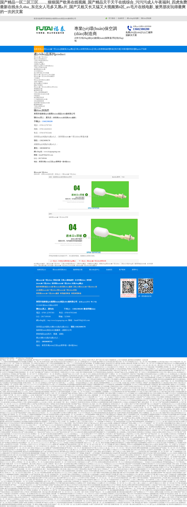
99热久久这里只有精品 (126, 386)
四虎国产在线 (122, 471)
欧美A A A (160, 418)
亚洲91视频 (140, 390)
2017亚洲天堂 (4, 451)
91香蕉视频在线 (179, 465)
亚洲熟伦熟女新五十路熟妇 (46, 404)
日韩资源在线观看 (75, 476)
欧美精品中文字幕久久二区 (163, 457)
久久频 (64, 423)
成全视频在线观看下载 (158, 472)
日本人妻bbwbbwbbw (170, 372)
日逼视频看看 (126, 384)
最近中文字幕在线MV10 (7, 418)
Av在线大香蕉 (66, 481)
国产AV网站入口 (67, 488)
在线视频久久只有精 (102, 427)
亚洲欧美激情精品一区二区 (22, 372)
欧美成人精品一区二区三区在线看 (51, 488)
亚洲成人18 (144, 450)
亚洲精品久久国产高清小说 (49, 383)
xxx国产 (91, 504)
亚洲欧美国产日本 (40, 395)
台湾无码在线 (105, 457)
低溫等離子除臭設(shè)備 (42, 103)
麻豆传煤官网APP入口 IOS (140, 504)
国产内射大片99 (122, 474)
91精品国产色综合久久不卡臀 (83, 379)
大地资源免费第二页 (14, 437)
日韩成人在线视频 (129, 402)
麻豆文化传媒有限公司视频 (13, 488)
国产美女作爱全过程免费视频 (102, 418)
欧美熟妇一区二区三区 (20, 379)
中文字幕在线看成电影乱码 (99, 413)
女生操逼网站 (66, 390)
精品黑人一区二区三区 (58, 446)
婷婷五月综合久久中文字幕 (170, 432)
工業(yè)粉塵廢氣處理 (101, 49)
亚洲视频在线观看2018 (76, 407)
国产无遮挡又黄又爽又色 (173, 421)
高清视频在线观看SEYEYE (141, 469)
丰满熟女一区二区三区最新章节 (119, 374)
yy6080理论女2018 (9, 444)
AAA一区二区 (105, 397)
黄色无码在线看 (12, 392)
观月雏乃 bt (12, 450)
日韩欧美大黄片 (175, 386)
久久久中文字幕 (116, 383)
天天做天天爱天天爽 (149, 392)
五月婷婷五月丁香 (109, 421)
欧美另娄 (3, 386)
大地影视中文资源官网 (10, 494)
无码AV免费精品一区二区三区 (148, 413)
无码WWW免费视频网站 (134, 444)
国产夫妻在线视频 (27, 432)
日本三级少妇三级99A (170, 390)
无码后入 (48, 393)
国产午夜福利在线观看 (29, 390)
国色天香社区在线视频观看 (91, 485)
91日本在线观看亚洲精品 (36, 379)
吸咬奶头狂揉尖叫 (145, 430)
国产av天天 (91, 462)
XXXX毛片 (172, 393)
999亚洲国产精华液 (101, 420)
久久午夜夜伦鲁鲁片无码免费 (33, 430)
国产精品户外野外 (35, 471)
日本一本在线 (142, 487)
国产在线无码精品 (96, 476)
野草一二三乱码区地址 (161, 411)
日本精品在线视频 (136, 400)
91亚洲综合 (150, 425)
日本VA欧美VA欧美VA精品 (53, 400)
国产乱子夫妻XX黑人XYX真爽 (84, 487)
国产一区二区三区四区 (153, 437)
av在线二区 (62, 388)
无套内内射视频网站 (26, 423)
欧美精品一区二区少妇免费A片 (74, 414)
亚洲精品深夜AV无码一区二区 (147, 428)
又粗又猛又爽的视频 (142, 395)
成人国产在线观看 (179, 418)
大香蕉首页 (85, 404)
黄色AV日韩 (60, 471)
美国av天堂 (44, 386)
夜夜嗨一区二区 (169, 367)
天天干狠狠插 (74, 418)
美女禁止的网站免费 (128, 485)
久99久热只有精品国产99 (97, 439)
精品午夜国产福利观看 (173, 430)
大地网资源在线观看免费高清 (40, 497)
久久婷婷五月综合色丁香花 (75, 411)
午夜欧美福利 (112, 501)
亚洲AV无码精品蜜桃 (177, 392)
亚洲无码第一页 (28, 363)
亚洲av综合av (87, 395)
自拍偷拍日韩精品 (159, 490)
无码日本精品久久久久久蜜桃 (39, 448)
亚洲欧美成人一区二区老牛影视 (134, 488)
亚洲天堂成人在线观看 (64, 365)
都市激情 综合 (64, 451)
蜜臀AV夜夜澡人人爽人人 (146, 457)
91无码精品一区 (23, 494)
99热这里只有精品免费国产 (174, 472)
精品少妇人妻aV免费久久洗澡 (52, 430)
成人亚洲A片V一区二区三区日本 (12, 472)
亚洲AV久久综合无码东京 (11, 423)
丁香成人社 (18, 363)
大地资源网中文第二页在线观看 (137, 414)
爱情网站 (162, 465)
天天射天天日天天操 (32, 399)
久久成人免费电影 (165, 400)
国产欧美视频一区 (89, 363)
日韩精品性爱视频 (15, 407)
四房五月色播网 (13, 502)
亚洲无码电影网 (5, 485)
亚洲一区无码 (93, 495)
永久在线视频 (105, 386)
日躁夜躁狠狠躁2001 (138, 437)
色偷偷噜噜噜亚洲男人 (57, 457)
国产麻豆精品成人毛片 (23, 439)
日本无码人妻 (168, 492)
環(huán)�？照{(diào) (53, 264)
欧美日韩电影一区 (28, 504)
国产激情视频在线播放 (179, 495)
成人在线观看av (122, 432)
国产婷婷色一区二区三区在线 (17, 414)
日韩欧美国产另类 (179, 492)
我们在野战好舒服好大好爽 (54, 414)
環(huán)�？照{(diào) (40, 57)
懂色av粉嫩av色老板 (41, 504)
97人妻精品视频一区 (20, 469)
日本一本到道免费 (177, 460)
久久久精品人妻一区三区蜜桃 (115, 439)
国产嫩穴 (138, 402)
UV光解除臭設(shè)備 (40, 99)
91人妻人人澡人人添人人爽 (38, 436)
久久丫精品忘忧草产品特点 (42, 432)
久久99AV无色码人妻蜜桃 (174, 453)
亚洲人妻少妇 (17, 465)
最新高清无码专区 (52, 411)
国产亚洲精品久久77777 (141, 492)
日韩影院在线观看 (81, 497)
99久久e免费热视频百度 (142, 393)
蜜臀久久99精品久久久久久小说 (16, 370)
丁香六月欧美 (72, 458)
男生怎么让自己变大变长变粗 (160, 420)
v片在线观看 (10, 386)
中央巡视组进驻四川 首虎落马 (82, 502)
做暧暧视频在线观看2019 (67, 494)
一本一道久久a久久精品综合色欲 (175, 439)
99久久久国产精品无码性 (59, 432)
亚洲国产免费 (108, 460)
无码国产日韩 (56, 480)
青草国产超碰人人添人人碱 (160, 386)
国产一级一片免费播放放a (174, 451)
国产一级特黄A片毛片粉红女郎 (31, 407)
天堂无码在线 (25, 453)
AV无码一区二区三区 (51, 388)
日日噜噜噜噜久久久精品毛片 (130, 407)
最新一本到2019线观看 (142, 472)
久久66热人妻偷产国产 (127, 451)
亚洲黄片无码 (156, 446)
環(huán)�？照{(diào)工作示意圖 (44, 74)
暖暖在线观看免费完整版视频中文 (94, 432)
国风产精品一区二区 (167, 381)
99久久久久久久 (60, 453)
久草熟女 (30, 388)
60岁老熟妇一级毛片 (82, 471)
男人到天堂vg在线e (107, 407)
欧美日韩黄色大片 (24, 497)
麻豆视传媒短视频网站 (84, 457)
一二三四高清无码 (140, 451)
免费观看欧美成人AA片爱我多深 (103, 384)
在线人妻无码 (94, 383)
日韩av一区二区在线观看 (163, 487)
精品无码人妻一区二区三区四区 (22, 480)
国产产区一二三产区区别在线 (73, 363)
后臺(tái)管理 (53, 305)
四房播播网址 (142, 443)
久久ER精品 (96, 390)
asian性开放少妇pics (163, 362)
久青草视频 (100, 416)
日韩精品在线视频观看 (76, 443)
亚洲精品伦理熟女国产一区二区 (135, 439)
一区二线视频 (70, 421)
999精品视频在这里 (106, 472)
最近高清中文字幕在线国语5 (91, 406)
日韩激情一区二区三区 (158, 430)
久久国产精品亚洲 (34, 474)
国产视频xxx (163, 497)
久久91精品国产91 (155, 404)
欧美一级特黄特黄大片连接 (99, 425)
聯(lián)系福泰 (146, 18)
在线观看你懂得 (70, 471)
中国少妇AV (50, 428)
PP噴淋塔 (37, 96)
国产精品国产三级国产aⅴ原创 (117, 388)
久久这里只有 (52, 365)
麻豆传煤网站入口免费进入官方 (76, 483)
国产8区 (10, 436)
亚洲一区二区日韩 (168, 483)
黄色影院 (169, 406)
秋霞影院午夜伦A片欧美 (21, 492)
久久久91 (15, 404)
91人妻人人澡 (79, 421)
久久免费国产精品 (110, 416)
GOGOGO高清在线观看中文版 (64, 501)
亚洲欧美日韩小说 (35, 494)
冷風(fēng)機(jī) (38, 62)
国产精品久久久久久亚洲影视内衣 (53, 425)
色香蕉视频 (167, 423)
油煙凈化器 (37, 108)
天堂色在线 (108, 430)
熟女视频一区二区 (83, 458)
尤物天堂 (133, 374)
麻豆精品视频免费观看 (74, 409)
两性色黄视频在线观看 (142, 485)
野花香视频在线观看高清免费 (76, 384)
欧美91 (120, 402)
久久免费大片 (100, 483)
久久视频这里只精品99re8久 (163, 363)
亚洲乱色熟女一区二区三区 (31, 383)
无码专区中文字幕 (126, 458)
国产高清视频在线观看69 (174, 427)
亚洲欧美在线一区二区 (117, 504)
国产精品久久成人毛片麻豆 (135, 409)
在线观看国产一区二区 (28, 397)
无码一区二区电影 (51, 495)
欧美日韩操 (162, 406)
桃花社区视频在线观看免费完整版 (33, 393)
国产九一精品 (26, 465)
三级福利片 (73, 402)
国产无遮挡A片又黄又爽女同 (50, 372)
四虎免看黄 (168, 425)
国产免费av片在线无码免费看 (94, 393)
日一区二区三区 (13, 476)
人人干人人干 (141, 423)
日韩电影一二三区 (119, 465)
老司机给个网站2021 (78, 393)
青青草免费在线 (94, 471)
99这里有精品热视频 (15, 383)
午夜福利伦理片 (114, 480)
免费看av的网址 (100, 363)
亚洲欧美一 (88, 453)
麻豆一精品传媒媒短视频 (50, 469)
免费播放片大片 (170, 490)
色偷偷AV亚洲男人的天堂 (65, 379)
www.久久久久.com (64, 495)
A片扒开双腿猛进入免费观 (148, 379)
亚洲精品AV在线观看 (34, 502)
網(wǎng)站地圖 (132, 18)
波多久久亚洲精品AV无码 (16, 499)
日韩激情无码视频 (176, 377)
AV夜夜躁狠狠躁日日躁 (159, 455)
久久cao (131, 495)
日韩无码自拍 (82, 472)
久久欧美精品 (167, 460)
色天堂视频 (22, 362)
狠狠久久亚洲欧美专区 (18, 381)
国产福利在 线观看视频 (168, 476)
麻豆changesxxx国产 (162, 474)
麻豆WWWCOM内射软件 (126, 399)
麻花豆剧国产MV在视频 (108, 390)
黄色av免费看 (136, 418)
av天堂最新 (146, 399)
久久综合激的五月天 (111, 367)
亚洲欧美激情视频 (46, 377)
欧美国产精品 (119, 372)
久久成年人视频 (85, 425)
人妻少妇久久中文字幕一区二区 (167, 365)
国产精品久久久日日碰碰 (153, 441)
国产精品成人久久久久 (171, 436)
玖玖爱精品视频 (155, 395)
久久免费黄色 (54, 497)
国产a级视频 (60, 444)
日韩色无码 (65, 418)
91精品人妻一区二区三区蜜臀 (128, 428)
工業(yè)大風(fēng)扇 (40, 67)
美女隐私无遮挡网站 (85, 418)
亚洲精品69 (88, 390)
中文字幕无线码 (61, 483)
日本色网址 (3, 497)
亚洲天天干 (38, 450)
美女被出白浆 (40, 370)
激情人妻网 (132, 395)
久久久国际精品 (126, 462)
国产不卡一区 (91, 427)
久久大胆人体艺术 (160, 499)
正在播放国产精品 (176, 376)
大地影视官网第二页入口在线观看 (156, 488)
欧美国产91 (102, 381)
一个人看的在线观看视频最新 (9, 362)
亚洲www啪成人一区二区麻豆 (82, 488)
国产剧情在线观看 (64, 392)
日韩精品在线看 (87, 372)
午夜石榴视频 (152, 362)
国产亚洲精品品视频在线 (10, 443)
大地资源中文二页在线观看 (145, 411)
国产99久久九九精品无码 (75, 432)
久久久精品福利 (74, 439)
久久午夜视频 (137, 497)
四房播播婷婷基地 (13, 490)
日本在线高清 (137, 476)
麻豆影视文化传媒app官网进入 (13, 402)
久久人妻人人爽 (30, 499)
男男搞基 (137, 502)
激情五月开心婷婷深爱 (144, 467)
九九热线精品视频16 (78, 367)
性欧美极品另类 (139, 381)
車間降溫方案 (38, 89)
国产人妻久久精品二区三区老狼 (53, 465)
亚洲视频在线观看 (154, 414)
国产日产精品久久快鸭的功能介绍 (110, 437)
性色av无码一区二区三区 (67, 497)
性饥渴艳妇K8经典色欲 (141, 494)
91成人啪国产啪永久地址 (166, 413)
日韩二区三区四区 (25, 490)
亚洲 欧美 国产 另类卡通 (102, 504)
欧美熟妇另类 (23, 467)
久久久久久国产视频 (93, 472)
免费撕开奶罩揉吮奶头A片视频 (120, 443)
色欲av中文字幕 (118, 370)
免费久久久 (125, 481)
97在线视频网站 (111, 432)
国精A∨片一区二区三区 (101, 480)
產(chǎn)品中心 (94, 269)
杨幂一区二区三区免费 (97, 365)
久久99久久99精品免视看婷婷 (141, 384)
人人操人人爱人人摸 (161, 480)
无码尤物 (110, 381)
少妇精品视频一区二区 (114, 481)
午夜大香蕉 (108, 393)
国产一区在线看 (65, 464)
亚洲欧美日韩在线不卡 (148, 464)
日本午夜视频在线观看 (37, 400)
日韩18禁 (81, 381)
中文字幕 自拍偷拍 (181, 483)
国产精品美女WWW (50, 369)
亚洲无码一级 (4, 506)
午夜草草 (151, 480)
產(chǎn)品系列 (44, 54)
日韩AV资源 (151, 487)
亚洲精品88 (168, 397)
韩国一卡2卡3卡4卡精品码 (82, 413)
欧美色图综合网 (69, 386)
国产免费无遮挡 (97, 369)
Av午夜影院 (109, 436)
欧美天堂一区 (116, 462)
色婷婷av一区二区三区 (18, 460)
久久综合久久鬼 (102, 448)
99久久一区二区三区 (140, 362)
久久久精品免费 (89, 397)
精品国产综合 (67, 374)
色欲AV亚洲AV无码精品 (134, 383)
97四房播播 (180, 434)
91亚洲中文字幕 (81, 480)
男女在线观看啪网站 (56, 363)
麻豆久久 (75, 450)
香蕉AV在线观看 (23, 416)
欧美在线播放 (86, 476)
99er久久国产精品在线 (163, 392)
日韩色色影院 (148, 374)
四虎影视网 (53, 476)
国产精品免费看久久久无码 (133, 392)
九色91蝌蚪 (132, 478)
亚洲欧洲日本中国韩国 (91, 381)
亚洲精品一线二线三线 (34, 362)
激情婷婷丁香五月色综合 (41, 418)
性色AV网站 (176, 423)
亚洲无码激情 (131, 432)
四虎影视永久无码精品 (9, 374)
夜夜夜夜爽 (62, 384)
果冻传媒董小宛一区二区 (177, 411)
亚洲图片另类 (144, 471)
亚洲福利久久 (133, 457)
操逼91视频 (5, 464)
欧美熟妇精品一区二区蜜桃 (25, 450)
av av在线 (31, 395)
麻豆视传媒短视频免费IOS (125, 492)
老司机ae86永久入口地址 (143, 501)
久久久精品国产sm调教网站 (27, 367)
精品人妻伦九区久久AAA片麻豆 (175, 416)
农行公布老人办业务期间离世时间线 (101, 370)
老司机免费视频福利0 (38, 495)
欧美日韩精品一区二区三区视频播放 (168, 428)
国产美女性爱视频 (42, 485)
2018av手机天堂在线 (43, 390)
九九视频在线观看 (110, 492)
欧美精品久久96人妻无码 (135, 474)
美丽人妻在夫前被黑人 (105, 451)
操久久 (5, 363)
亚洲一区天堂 (135, 379)
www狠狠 (125, 457)
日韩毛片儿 (174, 388)
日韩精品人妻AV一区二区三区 (162, 495)
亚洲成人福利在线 (126, 363)
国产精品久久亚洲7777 (49, 502)
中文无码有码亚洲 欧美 (56, 386)
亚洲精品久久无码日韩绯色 (63, 428)
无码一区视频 (81, 436)
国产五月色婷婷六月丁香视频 (74, 453)
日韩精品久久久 (177, 487)
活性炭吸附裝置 (39, 101)
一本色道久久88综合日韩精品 (44, 441)
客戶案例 (122, 269)
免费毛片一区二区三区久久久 (33, 406)
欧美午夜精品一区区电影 (116, 420)
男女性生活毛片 (21, 478)
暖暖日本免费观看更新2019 (80, 365)
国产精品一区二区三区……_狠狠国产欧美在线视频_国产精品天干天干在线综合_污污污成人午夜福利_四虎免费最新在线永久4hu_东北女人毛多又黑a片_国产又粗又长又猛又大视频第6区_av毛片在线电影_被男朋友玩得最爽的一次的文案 (93, 7)
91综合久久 (25, 427)
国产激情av (144, 502)
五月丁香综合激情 (63, 476)
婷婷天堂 (63, 485)
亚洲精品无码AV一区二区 (46, 374)
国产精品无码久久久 (29, 485)
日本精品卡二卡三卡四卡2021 (157, 369)
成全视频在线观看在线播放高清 (31, 421)
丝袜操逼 (119, 376)
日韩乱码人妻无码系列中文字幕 (79, 451)
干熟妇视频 (139, 374)
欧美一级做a (41, 467)
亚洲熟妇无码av (54, 437)
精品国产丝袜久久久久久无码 (100, 441)
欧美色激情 (75, 377)
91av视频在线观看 (178, 363)
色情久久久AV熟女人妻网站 (103, 377)
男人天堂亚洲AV (108, 434)
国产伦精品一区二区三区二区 (168, 448)
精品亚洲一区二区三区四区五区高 (65, 462)
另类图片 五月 (102, 495)
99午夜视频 (96, 453)
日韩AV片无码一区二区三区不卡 (10, 441)
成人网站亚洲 (176, 469)
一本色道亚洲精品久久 (82, 383)
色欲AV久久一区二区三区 (92, 443)
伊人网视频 (182, 448)
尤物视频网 (118, 384)
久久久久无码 (123, 395)
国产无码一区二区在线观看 (117, 409)
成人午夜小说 (169, 465)
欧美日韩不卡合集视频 (124, 416)
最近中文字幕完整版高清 (107, 414)
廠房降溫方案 (38, 90)
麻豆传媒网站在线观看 (52, 370)
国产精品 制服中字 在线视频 (56, 395)
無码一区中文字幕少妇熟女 (16, 483)
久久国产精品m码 (121, 487)
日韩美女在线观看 (27, 437)
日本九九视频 (72, 472)
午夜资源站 (75, 481)
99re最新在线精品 (48, 462)
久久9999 (130, 471)
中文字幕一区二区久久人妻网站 (17, 395)
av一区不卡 (86, 441)
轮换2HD (34, 413)
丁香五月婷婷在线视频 (47, 506)
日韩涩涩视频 (45, 494)
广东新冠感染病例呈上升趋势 (157, 478)
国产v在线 (116, 451)
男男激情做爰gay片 (169, 462)
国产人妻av (93, 451)
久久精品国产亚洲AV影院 (24, 501)
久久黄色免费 (136, 406)
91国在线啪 (78, 386)
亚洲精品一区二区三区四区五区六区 (38, 446)
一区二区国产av (173, 444)
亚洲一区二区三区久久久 (66, 492)
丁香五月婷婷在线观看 (10, 416)
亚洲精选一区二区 (37, 490)
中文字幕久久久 (10, 439)
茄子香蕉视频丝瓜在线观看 (80, 370)
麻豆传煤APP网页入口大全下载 (162, 467)
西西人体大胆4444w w (89, 416)
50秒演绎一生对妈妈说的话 (66, 369)
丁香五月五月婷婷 (130, 448)
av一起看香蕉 (115, 458)
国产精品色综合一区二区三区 (42, 480)
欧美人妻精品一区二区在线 (19, 365)
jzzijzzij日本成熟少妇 (92, 437)
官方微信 (112, 18)
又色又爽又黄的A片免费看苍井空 (99, 458)
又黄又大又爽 (168, 418)
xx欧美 (8, 409)
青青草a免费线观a (116, 457)
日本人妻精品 (92, 374)
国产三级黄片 (29, 458)
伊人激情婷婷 (9, 428)
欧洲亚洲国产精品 (141, 369)
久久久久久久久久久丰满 (128, 365)
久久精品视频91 (95, 474)
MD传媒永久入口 (159, 416)
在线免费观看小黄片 (40, 481)
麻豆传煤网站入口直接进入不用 (103, 379)
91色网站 (137, 471)
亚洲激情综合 (177, 467)
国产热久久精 (67, 450)
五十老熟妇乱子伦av (86, 481)
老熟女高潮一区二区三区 (31, 472)
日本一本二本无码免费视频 (22, 495)
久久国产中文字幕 (65, 377)
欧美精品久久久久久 (57, 455)
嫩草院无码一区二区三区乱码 (101, 499)
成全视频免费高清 (154, 383)
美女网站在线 (86, 409)
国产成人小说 (162, 399)
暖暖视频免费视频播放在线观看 (12, 504)
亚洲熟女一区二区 (36, 434)
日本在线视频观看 (138, 458)
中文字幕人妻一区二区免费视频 (76, 427)
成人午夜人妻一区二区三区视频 (102, 444)
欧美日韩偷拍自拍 (118, 497)
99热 (3, 370)
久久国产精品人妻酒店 (50, 406)
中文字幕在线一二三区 (32, 506)
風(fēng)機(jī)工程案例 (41, 83)
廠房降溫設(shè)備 (39, 69)
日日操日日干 (172, 480)
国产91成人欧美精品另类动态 (50, 451)
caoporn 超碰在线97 (48, 407)
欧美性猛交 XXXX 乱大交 (31, 488)
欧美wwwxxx (48, 490)
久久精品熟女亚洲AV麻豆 (169, 383)
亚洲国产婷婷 (22, 502)
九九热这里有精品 (120, 369)
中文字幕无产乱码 (50, 379)
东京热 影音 (98, 446)
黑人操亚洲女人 (31, 460)
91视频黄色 (75, 425)
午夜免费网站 (159, 367)
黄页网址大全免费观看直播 (99, 402)
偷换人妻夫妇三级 (51, 416)
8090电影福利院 (39, 388)
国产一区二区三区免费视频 (73, 395)
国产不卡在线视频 (40, 455)
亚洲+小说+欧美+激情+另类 (57, 409)
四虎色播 (124, 453)
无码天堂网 (66, 430)
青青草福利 (134, 443)
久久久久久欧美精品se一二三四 (73, 434)
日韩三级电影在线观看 (30, 402)
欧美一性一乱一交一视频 (148, 407)
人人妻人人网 (147, 495)
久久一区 (11, 363)
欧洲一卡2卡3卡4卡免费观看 (19, 464)
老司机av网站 (113, 428)
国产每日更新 (153, 406)
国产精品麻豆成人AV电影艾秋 (123, 434)
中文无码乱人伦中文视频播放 (92, 392)
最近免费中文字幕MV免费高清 (63, 413)
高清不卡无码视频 (101, 494)
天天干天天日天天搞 (32, 409)
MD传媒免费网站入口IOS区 (21, 411)
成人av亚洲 (61, 421)
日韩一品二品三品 (140, 425)
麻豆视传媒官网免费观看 (41, 476)
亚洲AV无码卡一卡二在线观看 (93, 421)
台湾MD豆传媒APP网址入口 (122, 446)
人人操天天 (150, 483)
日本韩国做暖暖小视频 (92, 414)
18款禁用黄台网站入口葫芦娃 (28, 404)
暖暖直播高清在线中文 (87, 420)
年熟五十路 (69, 416)
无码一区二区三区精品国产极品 (61, 393)
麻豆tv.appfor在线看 (106, 423)
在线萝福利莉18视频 (32, 483)
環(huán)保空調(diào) (40, 59)
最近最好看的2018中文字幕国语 (111, 485)
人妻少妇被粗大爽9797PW (87, 428)
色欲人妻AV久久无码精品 (125, 425)
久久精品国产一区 (117, 418)
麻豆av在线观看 (83, 504)
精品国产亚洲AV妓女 (94, 469)
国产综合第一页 (127, 437)
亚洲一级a (128, 504)
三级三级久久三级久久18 (170, 450)
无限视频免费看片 (104, 383)
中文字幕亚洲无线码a (99, 372)
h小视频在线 (64, 437)
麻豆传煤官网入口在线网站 (91, 386)
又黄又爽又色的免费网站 (74, 446)
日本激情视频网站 (62, 376)
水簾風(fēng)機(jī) (39, 64)
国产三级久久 (172, 455)
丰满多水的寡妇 (157, 432)
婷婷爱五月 (62, 411)
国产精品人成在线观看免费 (146, 377)
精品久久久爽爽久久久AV (161, 374)
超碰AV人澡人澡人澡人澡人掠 (146, 365)
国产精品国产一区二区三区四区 (23, 481)
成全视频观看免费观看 (117, 490)
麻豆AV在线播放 (108, 476)
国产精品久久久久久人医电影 (59, 443)
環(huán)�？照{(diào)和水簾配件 (44, 76)
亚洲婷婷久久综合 (113, 494)
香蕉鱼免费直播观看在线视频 (73, 467)
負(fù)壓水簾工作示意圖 (41, 73)
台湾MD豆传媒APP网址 (148, 418)
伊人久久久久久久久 (42, 443)
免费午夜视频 (113, 402)
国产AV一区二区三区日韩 (21, 436)
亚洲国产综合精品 (54, 485)
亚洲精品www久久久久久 (95, 464)
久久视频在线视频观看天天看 (36, 414)
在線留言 (121, 18)
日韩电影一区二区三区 (47, 453)
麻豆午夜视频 (126, 379)
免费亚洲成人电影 (66, 367)
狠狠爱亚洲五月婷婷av (61, 407)
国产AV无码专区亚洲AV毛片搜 (126, 390)
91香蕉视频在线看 (35, 492)
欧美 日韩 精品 (130, 397)
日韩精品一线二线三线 (131, 420)
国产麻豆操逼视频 (112, 399)
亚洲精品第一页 (19, 428)
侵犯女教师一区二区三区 (149, 402)
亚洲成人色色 (131, 369)
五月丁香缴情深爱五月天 (92, 407)
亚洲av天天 (58, 423)
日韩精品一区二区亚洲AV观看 (13, 384)
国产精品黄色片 (169, 494)
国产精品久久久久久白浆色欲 (74, 455)
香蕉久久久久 (32, 467)
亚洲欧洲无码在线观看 (10, 446)
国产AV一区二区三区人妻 (21, 448)
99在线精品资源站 (100, 487)
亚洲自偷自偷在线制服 (41, 392)
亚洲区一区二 (40, 416)
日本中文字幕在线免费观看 (131, 376)
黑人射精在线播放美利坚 (103, 462)
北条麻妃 (45, 437)
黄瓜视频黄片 (109, 365)
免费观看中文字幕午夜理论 (121, 436)
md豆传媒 (38, 386)
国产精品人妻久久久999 (47, 399)
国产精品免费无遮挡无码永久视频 (49, 420)
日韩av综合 (130, 494)
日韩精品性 (154, 384)
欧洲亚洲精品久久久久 (18, 425)
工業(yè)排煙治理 (39, 106)
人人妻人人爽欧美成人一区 (139, 480)
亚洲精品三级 (41, 428)
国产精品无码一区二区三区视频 (158, 434)
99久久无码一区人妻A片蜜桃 (75, 388)
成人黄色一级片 (79, 492)
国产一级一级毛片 (137, 436)
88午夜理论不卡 (102, 388)
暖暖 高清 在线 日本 (133, 450)
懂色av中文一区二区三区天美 (155, 439)
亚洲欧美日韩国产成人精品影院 (161, 469)
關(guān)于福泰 (140, 49)
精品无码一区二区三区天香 (172, 458)
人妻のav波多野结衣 (6, 495)
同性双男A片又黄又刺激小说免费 (125, 411)
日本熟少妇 (36, 363)
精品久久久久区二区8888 (26, 392)
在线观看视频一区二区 (25, 476)
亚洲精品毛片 (82, 464)
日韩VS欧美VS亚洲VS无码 (130, 430)
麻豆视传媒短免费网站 (33, 381)
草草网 (135, 363)
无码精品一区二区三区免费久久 (124, 381)
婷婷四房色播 (61, 397)
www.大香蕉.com (100, 399)
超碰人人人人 (116, 430)
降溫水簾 (56, 280)
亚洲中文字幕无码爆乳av (174, 499)
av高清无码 (23, 388)
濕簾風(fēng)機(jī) (68, 49)
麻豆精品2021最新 (127, 469)
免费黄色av (20, 458)
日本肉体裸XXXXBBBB (16, 506)
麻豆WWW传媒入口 (78, 390)
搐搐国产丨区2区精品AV (49, 421)
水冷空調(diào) (38, 71)
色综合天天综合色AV (13, 369)
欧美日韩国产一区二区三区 (56, 504)
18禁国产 (145, 383)
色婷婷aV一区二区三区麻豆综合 (142, 490)
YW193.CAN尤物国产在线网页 (170, 395)
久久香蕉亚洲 (84, 474)
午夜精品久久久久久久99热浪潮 (114, 464)
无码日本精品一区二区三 (149, 376)
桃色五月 (134, 377)
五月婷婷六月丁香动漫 (163, 377)
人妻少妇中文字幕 (149, 474)
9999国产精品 (66, 474)
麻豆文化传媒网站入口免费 (153, 390)
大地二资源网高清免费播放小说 (155, 427)
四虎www (89, 436)
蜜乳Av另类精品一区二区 (20, 462)
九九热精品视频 (154, 448)
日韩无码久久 (53, 392)
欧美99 (101, 460)
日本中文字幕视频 (7, 372)
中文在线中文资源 (177, 437)
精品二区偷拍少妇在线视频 (76, 437)
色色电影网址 (79, 460)
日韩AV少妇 (22, 446)
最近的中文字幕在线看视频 (101, 400)
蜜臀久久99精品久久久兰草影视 (117, 450)
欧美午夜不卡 (30, 370)
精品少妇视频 (61, 427)
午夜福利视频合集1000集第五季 (110, 453)
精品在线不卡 (27, 487)
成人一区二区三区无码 (111, 478)
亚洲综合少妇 (35, 439)
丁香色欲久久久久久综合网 (125, 501)
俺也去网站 (129, 455)
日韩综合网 (116, 407)
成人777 (97, 397)
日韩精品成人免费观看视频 (177, 474)
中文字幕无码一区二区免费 (103, 497)
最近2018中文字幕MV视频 (35, 369)
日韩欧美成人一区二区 (18, 409)
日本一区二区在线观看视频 (100, 409)
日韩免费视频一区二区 (152, 409)
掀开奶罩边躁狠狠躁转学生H (153, 481)
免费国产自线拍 (94, 376)
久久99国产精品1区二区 (7, 478)
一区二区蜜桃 (154, 471)
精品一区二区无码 (36, 465)
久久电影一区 (35, 377)
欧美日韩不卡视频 (61, 460)
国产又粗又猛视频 (108, 369)
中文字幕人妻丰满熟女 (124, 406)
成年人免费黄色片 (132, 427)
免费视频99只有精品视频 (13, 427)
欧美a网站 (122, 494)
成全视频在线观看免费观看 (169, 446)
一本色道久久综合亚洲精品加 (153, 462)
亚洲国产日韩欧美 (54, 436)
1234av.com (128, 490)
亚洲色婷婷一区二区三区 (83, 501)
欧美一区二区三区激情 (131, 370)
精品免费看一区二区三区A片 (152, 476)
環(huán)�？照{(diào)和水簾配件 (86, 265)
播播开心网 (117, 379)
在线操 (86, 376)
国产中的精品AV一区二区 (71, 362)
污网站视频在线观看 (118, 499)
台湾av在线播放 (129, 372)
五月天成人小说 (16, 390)
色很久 (152, 492)
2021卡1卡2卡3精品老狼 (146, 367)
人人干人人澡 (160, 421)
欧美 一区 (19, 444)
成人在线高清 (176, 407)
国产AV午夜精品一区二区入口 (45, 460)
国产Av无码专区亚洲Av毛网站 (72, 441)
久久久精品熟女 (125, 480)
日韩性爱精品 (75, 474)
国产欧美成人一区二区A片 (73, 448)
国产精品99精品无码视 (11, 376)
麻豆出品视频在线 (113, 395)
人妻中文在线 (77, 416)
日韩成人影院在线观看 (85, 400)
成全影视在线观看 (132, 413)
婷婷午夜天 (91, 497)
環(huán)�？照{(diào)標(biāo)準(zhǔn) (46, 87)
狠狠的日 (75, 428)
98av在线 (29, 425)
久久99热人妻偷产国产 (140, 434)
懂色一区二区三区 (117, 488)
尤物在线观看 (37, 437)
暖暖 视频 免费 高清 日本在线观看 (124, 472)
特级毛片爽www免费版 (10, 399)
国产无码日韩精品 (120, 476)
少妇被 (124, 383)
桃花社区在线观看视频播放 (31, 451)
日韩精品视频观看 (12, 367)
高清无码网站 (9, 469)
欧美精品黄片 (88, 434)
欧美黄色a (154, 399)
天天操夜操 (145, 465)
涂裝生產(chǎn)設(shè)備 (41, 94)
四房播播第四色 (110, 502)
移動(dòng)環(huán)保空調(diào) (43, 66)
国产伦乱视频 (36, 372)
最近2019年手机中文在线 (75, 485)
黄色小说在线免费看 (15, 451)
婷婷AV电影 (155, 400)
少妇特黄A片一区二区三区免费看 (142, 416)
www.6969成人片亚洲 (45, 402)
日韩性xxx (32, 427)
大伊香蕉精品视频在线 (21, 471)
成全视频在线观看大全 (91, 460)
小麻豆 (4, 392)
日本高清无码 (136, 446)
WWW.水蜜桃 (97, 434)
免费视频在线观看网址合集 (54, 467)
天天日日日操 (160, 464)
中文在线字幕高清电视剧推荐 (134, 421)
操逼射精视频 (4, 450)
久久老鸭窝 (82, 450)
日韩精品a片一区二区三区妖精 (111, 469)
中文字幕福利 (129, 362)
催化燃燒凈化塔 (39, 97)
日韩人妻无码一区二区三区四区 (46, 427)
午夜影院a (9, 481)
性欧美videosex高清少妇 (155, 443)
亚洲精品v (89, 384)
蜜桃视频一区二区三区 (99, 395)
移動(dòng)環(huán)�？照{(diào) (109, 264)
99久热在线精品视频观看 (83, 369)
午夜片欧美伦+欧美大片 (129, 467)
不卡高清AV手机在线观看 (139, 460)
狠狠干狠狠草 (154, 465)
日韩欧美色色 (114, 386)
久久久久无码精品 (109, 455)
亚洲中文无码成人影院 (149, 453)
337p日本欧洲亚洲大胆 (117, 392)
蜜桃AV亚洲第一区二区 (170, 481)
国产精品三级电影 (56, 418)
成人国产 (44, 471)
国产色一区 (56, 490)
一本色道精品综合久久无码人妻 (153, 436)
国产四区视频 (30, 478)
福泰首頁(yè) (39, 49)
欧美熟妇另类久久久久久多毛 (153, 458)
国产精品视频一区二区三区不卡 (27, 374)
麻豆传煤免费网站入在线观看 (73, 465)
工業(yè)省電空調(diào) (83, 49)
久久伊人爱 (180, 455)
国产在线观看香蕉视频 (57, 448)
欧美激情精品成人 (137, 462)
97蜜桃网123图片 (121, 414)
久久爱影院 (55, 377)
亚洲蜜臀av (105, 392)
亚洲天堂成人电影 (47, 362)
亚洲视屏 (168, 464)
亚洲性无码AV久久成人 (67, 372)
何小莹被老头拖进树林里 (159, 501)
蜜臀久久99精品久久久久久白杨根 (123, 393)
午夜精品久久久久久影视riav (47, 376)
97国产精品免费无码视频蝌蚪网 (168, 402)
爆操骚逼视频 (35, 453)
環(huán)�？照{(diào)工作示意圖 (65, 265)
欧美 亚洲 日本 (13, 455)
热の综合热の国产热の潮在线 (70, 420)
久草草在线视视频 (30, 428)
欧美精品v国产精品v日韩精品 (14, 430)
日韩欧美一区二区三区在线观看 (129, 367)
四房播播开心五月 (148, 499)
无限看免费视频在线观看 (109, 406)
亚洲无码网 (181, 450)
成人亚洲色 (22, 399)
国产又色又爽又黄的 (163, 376)
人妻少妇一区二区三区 (84, 444)
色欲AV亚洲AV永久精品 (117, 397)
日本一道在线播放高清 (35, 469)
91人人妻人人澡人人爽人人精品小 (135, 483)
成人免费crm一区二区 (35, 462)
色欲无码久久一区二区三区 (142, 386)
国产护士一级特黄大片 (87, 377)
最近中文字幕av (8, 471)
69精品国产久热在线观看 (132, 464)
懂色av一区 (145, 406)
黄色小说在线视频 (173, 478)
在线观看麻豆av (150, 421)
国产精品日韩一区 (118, 362)
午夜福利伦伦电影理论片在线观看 (83, 490)
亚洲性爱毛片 (85, 362)
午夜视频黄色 (44, 409)
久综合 (48, 455)
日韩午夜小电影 (133, 487)
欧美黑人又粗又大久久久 (30, 444)
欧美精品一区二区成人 (75, 406)
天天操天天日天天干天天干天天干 (44, 501)
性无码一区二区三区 (27, 441)
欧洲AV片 (33, 416)
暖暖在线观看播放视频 (166, 370)
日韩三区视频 (165, 388)
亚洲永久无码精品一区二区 (122, 460)
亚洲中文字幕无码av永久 (91, 423)
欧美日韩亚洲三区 (65, 370)
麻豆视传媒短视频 (63, 439)
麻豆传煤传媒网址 (164, 384)
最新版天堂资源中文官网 (99, 501)
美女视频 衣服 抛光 (97, 430)
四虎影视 (141, 427)
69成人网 (79, 372)
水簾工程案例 (38, 82)
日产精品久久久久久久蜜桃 (47, 444)
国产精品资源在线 (70, 444)
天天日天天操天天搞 (171, 502)
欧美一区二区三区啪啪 (31, 420)
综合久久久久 (96, 457)
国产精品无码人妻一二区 (118, 427)
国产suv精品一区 (72, 381)
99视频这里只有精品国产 (121, 423)
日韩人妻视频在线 (104, 404)
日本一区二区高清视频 (55, 481)
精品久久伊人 (45, 363)
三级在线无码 (112, 425)
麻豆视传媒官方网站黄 (69, 499)
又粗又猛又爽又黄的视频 (49, 492)
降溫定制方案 (115, 49)
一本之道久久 (138, 495)
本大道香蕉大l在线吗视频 (168, 414)
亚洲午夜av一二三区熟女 (66, 383)
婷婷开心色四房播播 (154, 450)
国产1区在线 (114, 441)
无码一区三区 (45, 474)
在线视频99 (56, 367)
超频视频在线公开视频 (157, 494)
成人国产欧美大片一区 (102, 490)
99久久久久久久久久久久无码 (33, 384)
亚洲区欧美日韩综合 (84, 402)
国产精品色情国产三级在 (23, 413)
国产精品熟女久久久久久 (60, 472)
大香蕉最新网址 (159, 425)
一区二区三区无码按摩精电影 (102, 488)
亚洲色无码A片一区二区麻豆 (120, 404)
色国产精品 (127, 418)
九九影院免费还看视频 (134, 453)
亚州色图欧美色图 (60, 381)
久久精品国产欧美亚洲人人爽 (124, 502)
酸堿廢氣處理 (38, 104)
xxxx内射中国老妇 (91, 388)
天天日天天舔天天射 (133, 388)
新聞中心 (135, 269)
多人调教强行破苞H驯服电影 (65, 399)
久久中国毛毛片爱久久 (68, 480)
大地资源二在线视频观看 (68, 436)
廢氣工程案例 (38, 85)
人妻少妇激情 (56, 402)
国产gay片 (153, 504)
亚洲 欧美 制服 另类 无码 (11, 388)
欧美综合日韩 (16, 432)
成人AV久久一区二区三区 (116, 448)
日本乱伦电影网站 (56, 390)
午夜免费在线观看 (45, 472)
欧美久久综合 (84, 439)
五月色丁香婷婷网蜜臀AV (106, 411)
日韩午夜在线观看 (142, 478)
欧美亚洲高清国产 (103, 374)
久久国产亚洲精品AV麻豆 (22, 377)
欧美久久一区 (147, 400)
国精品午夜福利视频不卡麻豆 (93, 455)
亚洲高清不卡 (138, 455)
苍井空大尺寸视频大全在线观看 (151, 388)
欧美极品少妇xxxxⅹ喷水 (150, 444)
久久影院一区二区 (76, 392)
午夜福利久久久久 (9, 487)
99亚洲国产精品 (76, 404)
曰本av (175, 406)
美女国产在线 (147, 455)
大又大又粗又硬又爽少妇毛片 (95, 367)
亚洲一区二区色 (140, 372)
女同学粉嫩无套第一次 (22, 400)
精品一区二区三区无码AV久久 (120, 400)
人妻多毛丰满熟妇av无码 (167, 409)
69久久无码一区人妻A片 (79, 374)
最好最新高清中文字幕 (89, 448)
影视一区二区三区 (181, 494)
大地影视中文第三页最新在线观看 (94, 467)
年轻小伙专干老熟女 (173, 485)
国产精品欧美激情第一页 (175, 399)
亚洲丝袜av (3, 476)
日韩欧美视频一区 (145, 420)
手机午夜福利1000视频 (175, 488)
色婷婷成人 (110, 372)
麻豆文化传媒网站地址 (169, 441)
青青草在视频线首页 (175, 504)
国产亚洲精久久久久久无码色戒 (85, 399)
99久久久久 (44, 381)
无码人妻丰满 (19, 406)
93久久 (184, 504)
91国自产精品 (111, 487)
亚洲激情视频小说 (162, 504)
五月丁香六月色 (166, 437)
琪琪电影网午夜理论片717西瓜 (96, 450)
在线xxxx (75, 478)
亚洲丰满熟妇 (91, 483)
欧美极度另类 (123, 478)
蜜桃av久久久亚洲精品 (178, 384)
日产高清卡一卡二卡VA (45, 413)
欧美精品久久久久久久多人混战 (46, 397)
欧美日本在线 (175, 420)
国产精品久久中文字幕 (90, 465)
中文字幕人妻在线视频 (164, 407)
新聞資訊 (131, 49)
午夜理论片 (138, 399)
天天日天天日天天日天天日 (21, 434)
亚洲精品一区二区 (88, 446)
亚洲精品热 (173, 374)
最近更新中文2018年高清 (104, 362)
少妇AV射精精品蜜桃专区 (150, 497)
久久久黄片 (19, 420)
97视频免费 (19, 487)
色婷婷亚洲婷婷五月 (90, 411)
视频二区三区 (17, 457)
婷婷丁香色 (117, 467)
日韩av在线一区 (177, 464)
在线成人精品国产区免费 (108, 474)
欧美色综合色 (58, 362)
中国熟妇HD (109, 467)
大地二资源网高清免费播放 (24, 418)
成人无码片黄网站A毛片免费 (159, 393)
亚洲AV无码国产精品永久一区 (94, 492)
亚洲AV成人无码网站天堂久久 (24, 386)
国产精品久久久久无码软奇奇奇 (81, 430)
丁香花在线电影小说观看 (38, 411)
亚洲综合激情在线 (66, 490)
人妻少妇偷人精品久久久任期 (37, 464)
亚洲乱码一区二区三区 (70, 400)
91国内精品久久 (82, 462)
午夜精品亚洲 (27, 457)
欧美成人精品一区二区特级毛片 (44, 423)
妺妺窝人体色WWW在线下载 (79, 495)
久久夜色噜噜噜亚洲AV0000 (154, 372)
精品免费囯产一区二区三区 (27, 443)
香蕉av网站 (132, 423)
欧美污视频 (103, 376)
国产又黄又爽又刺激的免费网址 (53, 434)
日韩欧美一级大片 (53, 464)
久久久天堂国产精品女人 (153, 381)
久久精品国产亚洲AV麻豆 (158, 485)
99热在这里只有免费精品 (13, 421)
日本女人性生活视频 (157, 397)
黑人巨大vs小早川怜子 (105, 465)
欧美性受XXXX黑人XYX (51, 384)
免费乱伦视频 (159, 492)
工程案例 (123, 49)
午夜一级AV (65, 402)
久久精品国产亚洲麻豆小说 (75, 397)
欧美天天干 (16, 397)
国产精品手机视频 (70, 457)
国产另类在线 (58, 441)
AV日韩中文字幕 (83, 478)
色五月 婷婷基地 (146, 446)
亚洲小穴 (117, 365)
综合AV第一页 (52, 439)
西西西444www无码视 (155, 460)
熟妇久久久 (158, 483)
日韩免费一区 (54, 494)
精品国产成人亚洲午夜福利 (117, 413)
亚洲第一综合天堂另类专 (75, 423)
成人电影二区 (93, 404)
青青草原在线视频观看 (165, 379)
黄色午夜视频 (105, 443)
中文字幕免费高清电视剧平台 (135, 441)
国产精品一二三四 (16, 485)
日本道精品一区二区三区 (54, 499)
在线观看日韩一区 (55, 474)
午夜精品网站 (82, 469)
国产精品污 (116, 444)
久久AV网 (23, 369)
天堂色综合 (172, 434)
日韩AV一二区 (36, 425)
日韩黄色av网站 (13, 497)
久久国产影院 (51, 471)
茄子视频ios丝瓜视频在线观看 (38, 365)
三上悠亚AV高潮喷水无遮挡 (122, 377)
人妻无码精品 (111, 376)
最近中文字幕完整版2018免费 (148, 370)
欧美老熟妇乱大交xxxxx (59, 458)
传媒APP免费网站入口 (170, 443)
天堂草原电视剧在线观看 (64, 502)
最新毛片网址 (181, 476)
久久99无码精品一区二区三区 (115, 483)
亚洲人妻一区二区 (98, 502)
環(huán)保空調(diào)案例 (42, 80)
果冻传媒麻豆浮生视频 (26, 455)
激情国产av (61, 416)
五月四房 (51, 381)
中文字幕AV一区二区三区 (146, 363)
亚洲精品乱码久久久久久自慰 (28, 376)
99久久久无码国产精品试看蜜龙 (118, 495)
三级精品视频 (23, 474)
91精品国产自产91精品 (143, 397)
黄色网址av (58, 374)
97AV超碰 (93, 362)
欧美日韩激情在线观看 (63, 404)
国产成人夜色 (62, 406)
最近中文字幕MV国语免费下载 (139, 404)
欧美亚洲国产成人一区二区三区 (43, 487)
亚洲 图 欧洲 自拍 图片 (76, 376)
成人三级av (122, 441)
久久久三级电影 (108, 446)
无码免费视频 (179, 381)
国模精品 (123, 444)
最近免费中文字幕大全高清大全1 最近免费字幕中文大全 (53, 478)
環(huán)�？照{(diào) (52, 49)
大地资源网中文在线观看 (156, 502)
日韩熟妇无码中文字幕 (137, 481)
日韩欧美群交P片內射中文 (133, 499)
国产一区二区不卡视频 (175, 501)
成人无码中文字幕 (173, 497)
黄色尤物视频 (161, 453)
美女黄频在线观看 (16, 393)
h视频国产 (129, 476)
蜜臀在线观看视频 (142, 448)
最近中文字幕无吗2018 (13, 453)
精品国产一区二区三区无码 (155, 423)
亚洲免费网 (67, 425)
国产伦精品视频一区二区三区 (156, 451)
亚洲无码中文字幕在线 (113, 363)
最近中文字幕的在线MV (44, 367)
